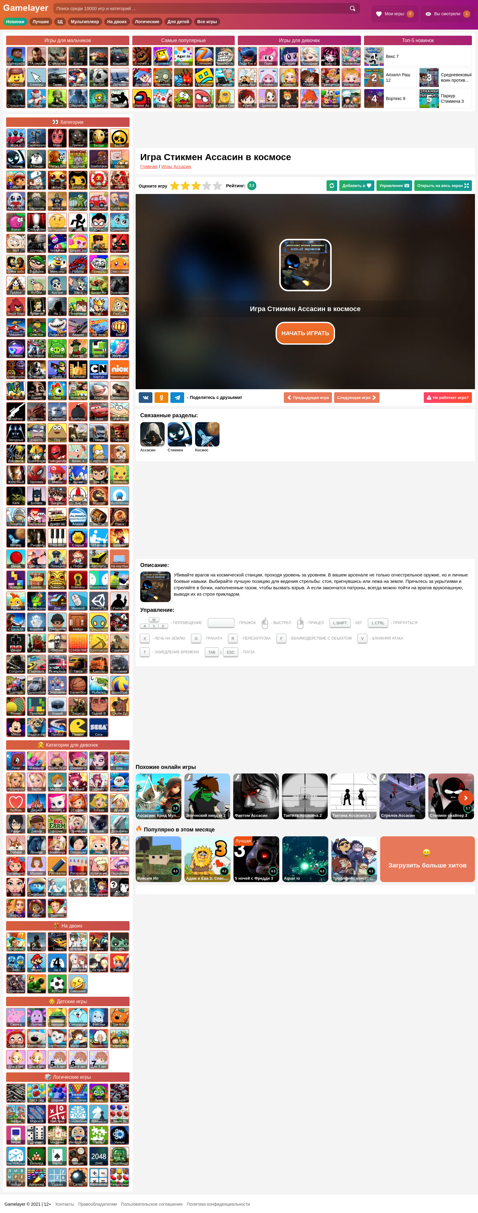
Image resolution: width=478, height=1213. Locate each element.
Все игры (207, 21)
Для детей (178, 21)
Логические (147, 21)
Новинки (15, 21)
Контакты (64, 1204)
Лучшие (41, 21)
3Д (60, 21)
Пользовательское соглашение (152, 1204)
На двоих (117, 21)
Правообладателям (97, 1204)
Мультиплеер (85, 21)
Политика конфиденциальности (218, 1204)
